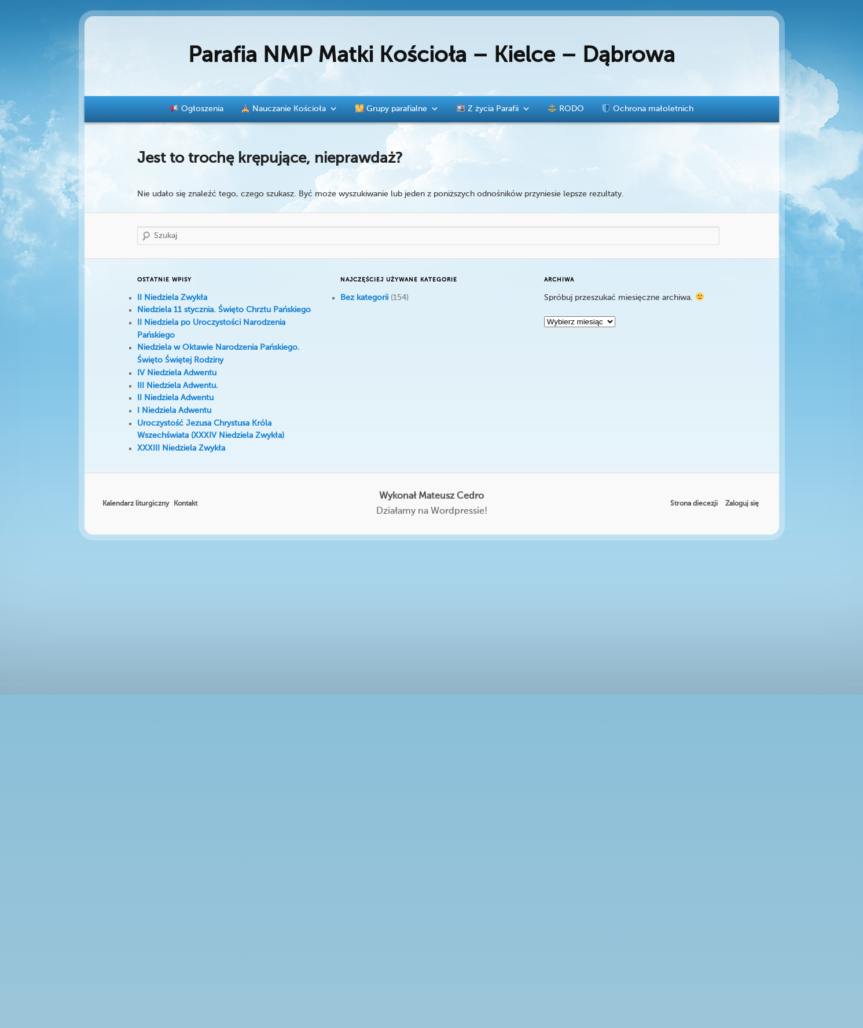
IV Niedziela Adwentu (176, 373)
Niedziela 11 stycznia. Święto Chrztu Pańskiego (224, 310)
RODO (566, 109)
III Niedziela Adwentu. (177, 386)
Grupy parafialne (397, 109)
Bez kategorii (364, 298)
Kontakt (185, 503)
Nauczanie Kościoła (289, 109)
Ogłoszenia (196, 109)
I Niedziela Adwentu (174, 411)
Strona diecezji (694, 503)
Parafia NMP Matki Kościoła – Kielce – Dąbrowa (431, 56)
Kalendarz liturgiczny (135, 503)
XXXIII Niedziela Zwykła (181, 448)
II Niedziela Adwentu (175, 398)
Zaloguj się (742, 503)
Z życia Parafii (493, 109)
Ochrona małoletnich (647, 109)
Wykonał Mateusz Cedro (431, 496)
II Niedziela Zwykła (172, 298)
